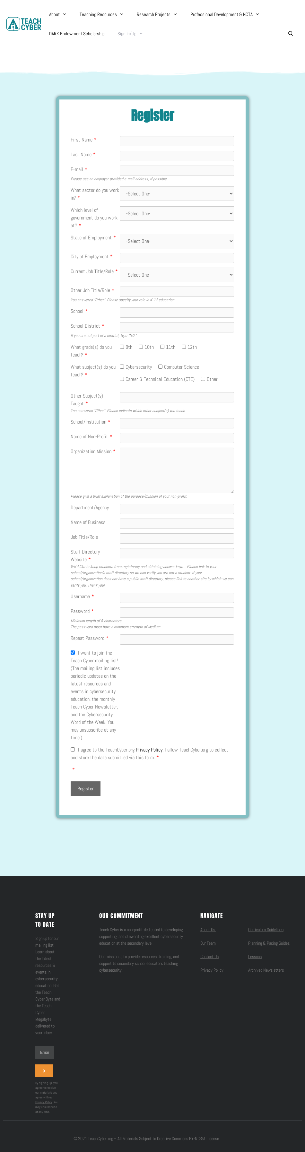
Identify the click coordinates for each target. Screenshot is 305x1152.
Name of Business (88, 522)
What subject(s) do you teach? (93, 371)
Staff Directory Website (85, 555)
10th (149, 347)
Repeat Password (90, 638)
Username (82, 596)
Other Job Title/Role (92, 290)
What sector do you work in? (95, 194)
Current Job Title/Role (94, 271)
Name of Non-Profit (91, 436)
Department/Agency (90, 507)
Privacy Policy (149, 749)
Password (82, 611)
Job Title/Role (84, 537)
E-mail (79, 169)
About (61, 14)
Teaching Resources (105, 14)
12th (192, 347)
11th (170, 347)
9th (129, 347)
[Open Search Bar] (290, 33)
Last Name (83, 154)
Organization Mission (93, 451)
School (79, 311)
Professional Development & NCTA (228, 14)
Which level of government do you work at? (94, 218)
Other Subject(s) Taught (87, 399)
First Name (84, 139)
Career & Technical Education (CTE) (160, 379)
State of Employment (93, 237)
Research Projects (160, 14)
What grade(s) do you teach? (91, 351)
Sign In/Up (134, 33)
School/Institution (90, 421)
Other (212, 379)
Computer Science (181, 367)
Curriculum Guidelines (265, 930)
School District (87, 325)
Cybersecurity (139, 367)
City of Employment (92, 256)
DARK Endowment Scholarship (77, 33)
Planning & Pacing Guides (269, 943)
